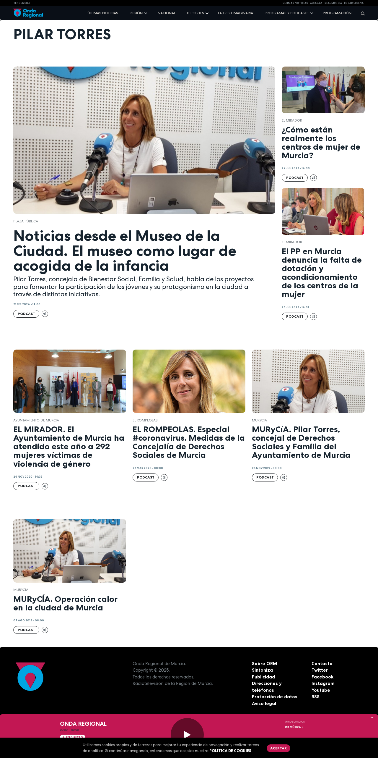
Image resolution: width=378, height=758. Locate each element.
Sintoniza (262, 670)
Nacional (166, 13)
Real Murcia (333, 2)
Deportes (195, 13)
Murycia (259, 420)
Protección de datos (274, 696)
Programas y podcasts (287, 13)
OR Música (294, 727)
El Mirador (292, 120)
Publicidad (263, 677)
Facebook (322, 677)
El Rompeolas (145, 420)
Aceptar (278, 748)
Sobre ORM (264, 663)
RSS (316, 696)
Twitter (320, 670)
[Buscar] (361, 13)
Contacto (322, 663)
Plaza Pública (25, 221)
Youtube (321, 690)
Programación (337, 13)
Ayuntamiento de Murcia (36, 420)
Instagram (323, 683)
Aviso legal (264, 703)
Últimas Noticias (295, 2)
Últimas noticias (102, 13)
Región (136, 13)
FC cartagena (354, 2)
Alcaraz (316, 2)
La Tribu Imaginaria (235, 13)
